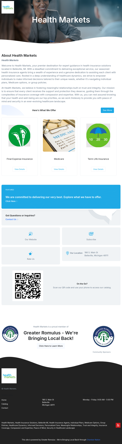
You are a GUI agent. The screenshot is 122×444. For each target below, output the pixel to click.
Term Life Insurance (98, 159)
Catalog (5, 404)
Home (4, 400)
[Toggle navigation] (118, 7)
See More (107, 110)
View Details (20, 169)
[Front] (8, 7)
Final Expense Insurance (20, 159)
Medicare (59, 159)
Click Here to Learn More (51, 346)
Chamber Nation (93, 440)
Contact (5, 408)
